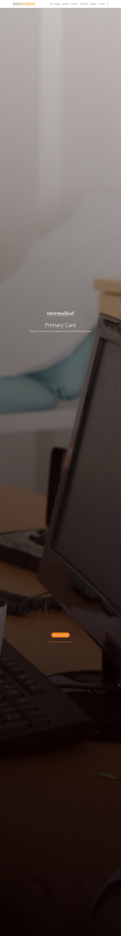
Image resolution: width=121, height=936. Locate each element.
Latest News (60, 642)
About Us (52, 642)
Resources (84, 4)
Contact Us (68, 642)
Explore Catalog (60, 635)
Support (93, 4)
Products (74, 4)
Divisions (65, 4)
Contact (102, 4)
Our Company (55, 4)
